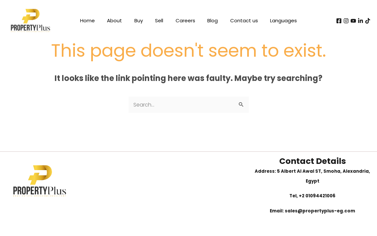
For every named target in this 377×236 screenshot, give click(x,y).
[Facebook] (339, 21)
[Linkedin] (360, 21)
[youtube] (353, 21)
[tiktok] (367, 21)
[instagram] (346, 21)
